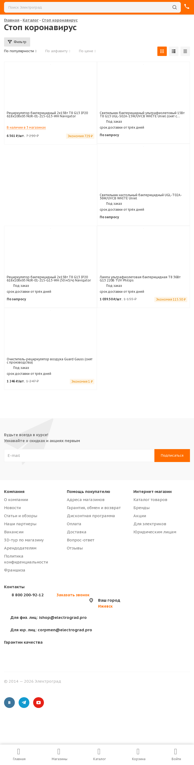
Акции (139, 515)
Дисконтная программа (91, 515)
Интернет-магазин (152, 491)
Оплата (74, 523)
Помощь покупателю (88, 491)
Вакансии (13, 531)
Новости (12, 507)
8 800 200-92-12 (28, 594)
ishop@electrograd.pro (49, 617)
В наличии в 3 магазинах (26, 127)
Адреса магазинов (86, 499)
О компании (16, 499)
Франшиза (14, 570)
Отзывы (75, 548)
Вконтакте (9, 702)
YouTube (38, 702)
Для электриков (149, 523)
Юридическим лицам (154, 531)
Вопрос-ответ (80, 539)
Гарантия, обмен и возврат (94, 507)
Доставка (76, 531)
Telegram (24, 702)
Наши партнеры (20, 523)
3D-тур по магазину (24, 539)
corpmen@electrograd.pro (51, 629)
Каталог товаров (150, 499)
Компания (14, 491)
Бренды (141, 507)
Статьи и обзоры (20, 515)
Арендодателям (20, 548)
